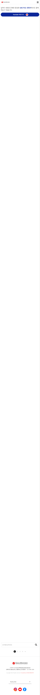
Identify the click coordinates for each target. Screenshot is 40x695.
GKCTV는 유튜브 (25, 8)
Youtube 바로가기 (20, 15)
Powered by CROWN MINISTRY (27, 672)
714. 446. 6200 (30, 669)
